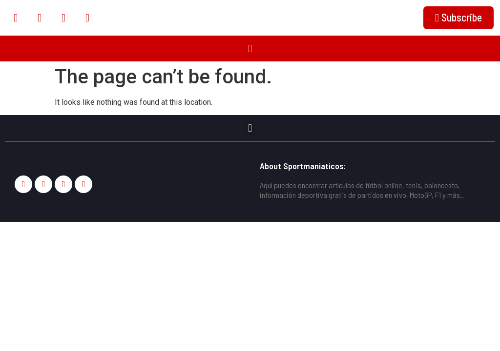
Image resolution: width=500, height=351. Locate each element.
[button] (249, 48)
